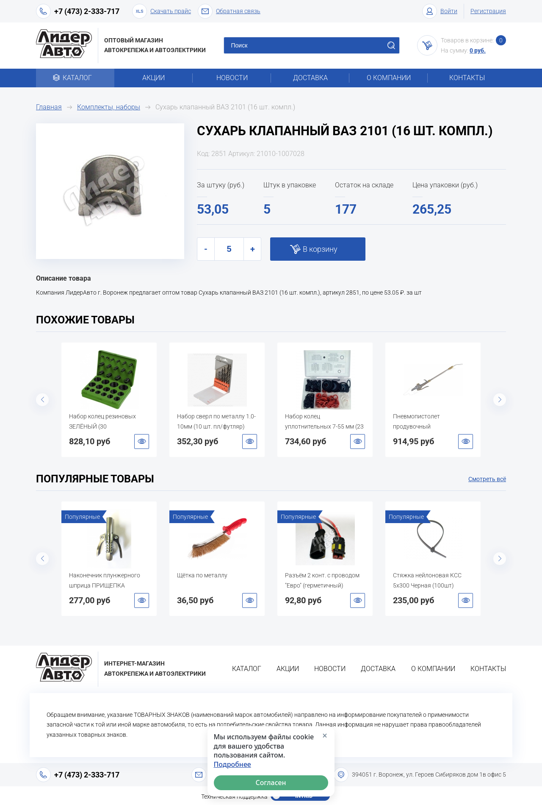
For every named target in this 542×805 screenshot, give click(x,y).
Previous (42, 399)
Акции (153, 78)
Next (499, 399)
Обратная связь (229, 11)
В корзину (320, 249)
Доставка (310, 78)
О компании (389, 78)
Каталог (75, 78)
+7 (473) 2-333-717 (86, 11)
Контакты (467, 78)
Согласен (271, 782)
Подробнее (232, 764)
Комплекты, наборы (108, 107)
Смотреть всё (487, 479)
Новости (232, 78)
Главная (49, 107)
